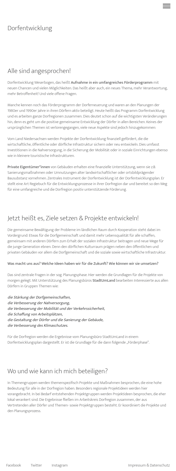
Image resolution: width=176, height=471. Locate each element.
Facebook (13, 465)
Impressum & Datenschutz (149, 465)
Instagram (60, 465)
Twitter (36, 465)
